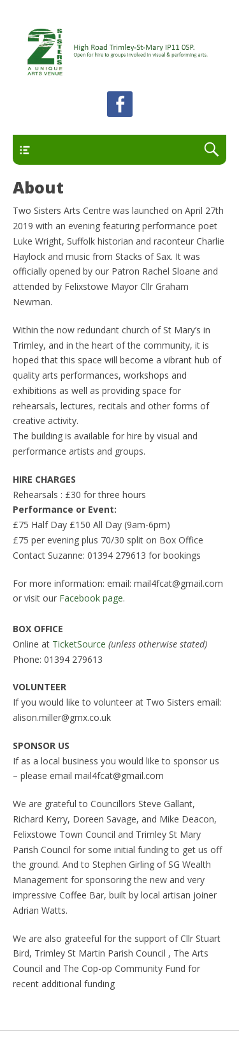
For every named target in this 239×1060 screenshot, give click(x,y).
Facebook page (91, 598)
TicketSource (79, 644)
